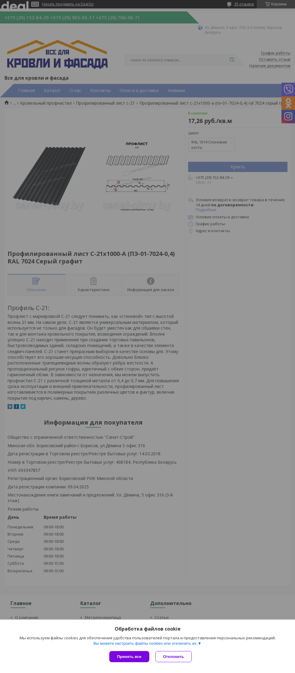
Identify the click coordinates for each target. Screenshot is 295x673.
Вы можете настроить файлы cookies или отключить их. (145, 643)
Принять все (129, 656)
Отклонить (173, 656)
